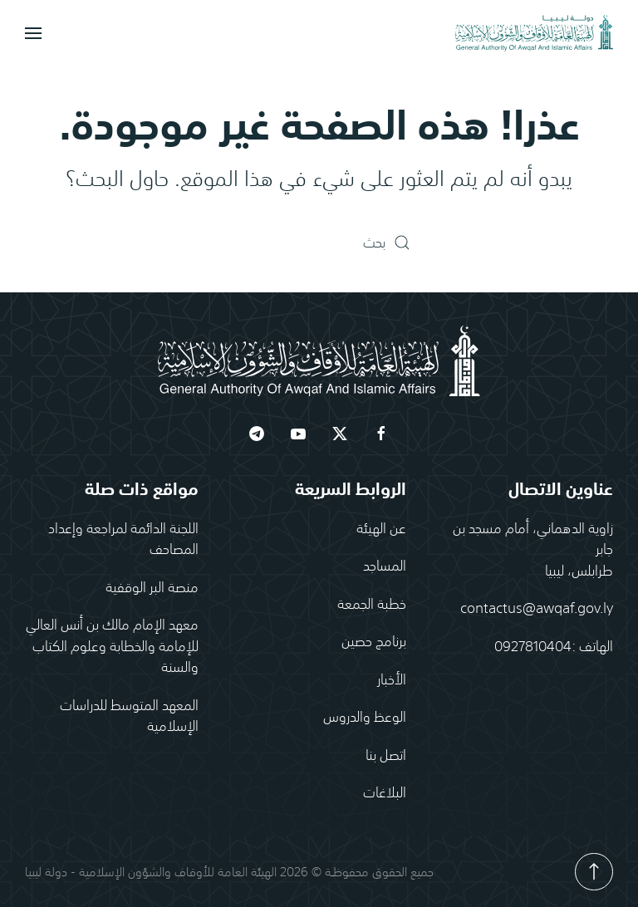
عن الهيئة (381, 527)
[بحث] (319, 242)
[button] (33, 33)
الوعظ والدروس (364, 717)
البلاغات (384, 792)
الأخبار (391, 678)
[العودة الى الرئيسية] (534, 33)
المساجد (384, 566)
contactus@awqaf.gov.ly (536, 608)
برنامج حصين (373, 641)
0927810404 (533, 645)
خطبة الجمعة (371, 603)
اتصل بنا (386, 754)
